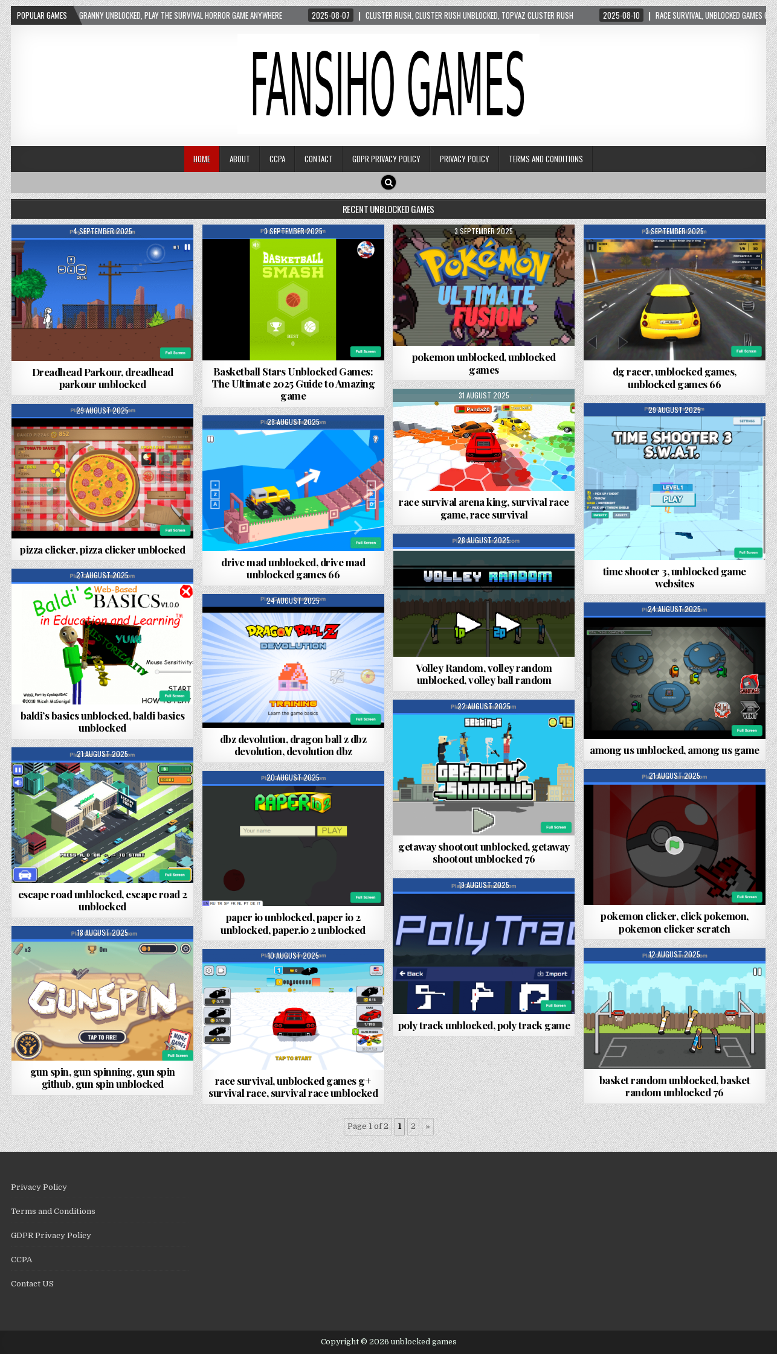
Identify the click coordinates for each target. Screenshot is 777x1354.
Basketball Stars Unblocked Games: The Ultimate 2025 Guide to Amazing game (293, 384)
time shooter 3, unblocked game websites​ (674, 577)
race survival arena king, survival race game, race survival (484, 507)
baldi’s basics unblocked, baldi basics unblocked (103, 721)
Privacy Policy (464, 159)
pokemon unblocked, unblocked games (484, 362)
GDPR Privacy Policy (386, 159)
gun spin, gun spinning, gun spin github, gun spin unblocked (102, 1077)
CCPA (277, 159)
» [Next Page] (427, 1126)
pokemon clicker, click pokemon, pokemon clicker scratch (675, 921)
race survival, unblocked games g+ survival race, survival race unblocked (293, 1086)
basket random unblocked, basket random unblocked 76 (674, 1086)
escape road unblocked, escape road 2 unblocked (102, 900)
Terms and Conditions (546, 159)
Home (201, 159)
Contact (319, 159)
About (240, 159)
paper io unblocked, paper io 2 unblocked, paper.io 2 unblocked (293, 923)
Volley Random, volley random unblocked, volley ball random (484, 673)
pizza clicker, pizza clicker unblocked (102, 549)
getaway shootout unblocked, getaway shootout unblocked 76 (484, 852)
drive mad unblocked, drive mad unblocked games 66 (293, 568)
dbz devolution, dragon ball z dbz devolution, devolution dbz (293, 745)
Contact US (32, 1283)
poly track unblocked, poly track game (484, 1025)
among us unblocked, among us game (674, 749)
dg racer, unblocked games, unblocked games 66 (675, 377)
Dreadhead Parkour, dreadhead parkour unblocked (102, 378)
